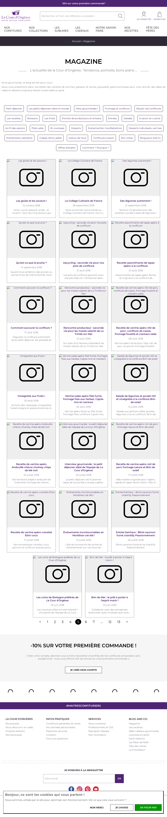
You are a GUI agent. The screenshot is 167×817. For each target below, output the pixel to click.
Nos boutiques (14, 734)
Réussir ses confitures (148, 108)
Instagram (79, 789)
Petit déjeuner (14, 108)
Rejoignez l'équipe (98, 731)
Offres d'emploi (67, 147)
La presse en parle (139, 734)
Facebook (71, 789)
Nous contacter (97, 723)
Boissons (32, 118)
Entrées (112, 118)
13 (118, 622)
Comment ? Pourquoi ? (95, 147)
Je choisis (121, 807)
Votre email (51, 778)
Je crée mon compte (83, 669)
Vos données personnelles (60, 727)
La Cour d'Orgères (19, 718)
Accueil (76, 41)
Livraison (51, 734)
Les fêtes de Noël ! (139, 742)
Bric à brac (127, 137)
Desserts (76, 128)
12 (109, 622)
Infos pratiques (57, 718)
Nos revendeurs (97, 734)
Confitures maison (103, 137)
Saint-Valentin (137, 738)
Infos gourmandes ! (87, 108)
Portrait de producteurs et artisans (81, 118)
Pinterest (88, 789)
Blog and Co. (138, 718)
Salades (128, 118)
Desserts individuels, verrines (145, 128)
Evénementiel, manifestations (105, 128)
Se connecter (144, 19)
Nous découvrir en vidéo (19, 727)
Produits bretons (15, 731)
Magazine (134, 723)
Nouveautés (12, 723)
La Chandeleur (137, 749)
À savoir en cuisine (149, 118)
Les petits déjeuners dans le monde (49, 108)
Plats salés (38, 128)
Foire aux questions (57, 738)
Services (94, 718)
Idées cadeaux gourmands (144, 731)
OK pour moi (148, 807)
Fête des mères (137, 746)
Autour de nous (77, 137)
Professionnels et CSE (100, 727)
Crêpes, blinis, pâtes (50, 137)
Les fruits (50, 118)
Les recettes (14, 118)
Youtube (96, 789)
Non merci (97, 807)
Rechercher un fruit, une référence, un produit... (68, 16)
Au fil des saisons (15, 128)
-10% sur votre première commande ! (83, 646)
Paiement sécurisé (56, 731)
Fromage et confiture (117, 108)
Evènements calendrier (19, 137)
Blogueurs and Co (150, 137)
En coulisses (57, 128)
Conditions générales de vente (63, 723)
